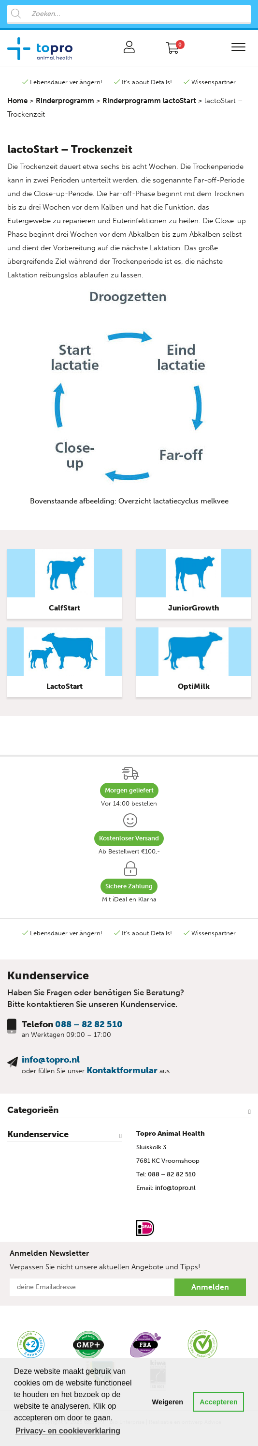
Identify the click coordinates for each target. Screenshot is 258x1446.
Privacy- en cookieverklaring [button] (67, 1431)
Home (17, 100)
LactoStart (64, 686)
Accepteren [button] (218, 1402)
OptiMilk (194, 686)
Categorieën (32, 1110)
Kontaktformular (122, 1070)
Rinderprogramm (65, 100)
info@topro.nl (51, 1059)
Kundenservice (38, 1134)
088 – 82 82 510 (89, 1024)
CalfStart (64, 608)
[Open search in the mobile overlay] (129, 14)
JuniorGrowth (193, 608)
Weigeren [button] (168, 1402)
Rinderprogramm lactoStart (149, 100)
